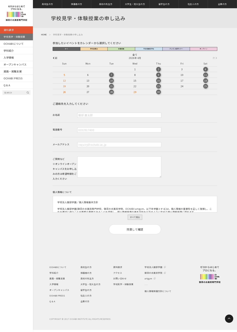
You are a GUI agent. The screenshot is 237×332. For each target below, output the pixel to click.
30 (158, 94)
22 (134, 88)
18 (205, 82)
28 (111, 94)
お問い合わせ (120, 280)
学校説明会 (94, 49)
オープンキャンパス (15, 64)
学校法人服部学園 (153, 269)
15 (134, 82)
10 (182, 77)
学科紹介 (9, 50)
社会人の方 (193, 4)
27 (88, 94)
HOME (44, 34)
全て (66, 49)
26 (64, 94)
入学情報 (9, 57)
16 (158, 82)
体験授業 (121, 49)
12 (64, 82)
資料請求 (9, 30)
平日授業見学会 (148, 49)
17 (182, 82)
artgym (148, 280)
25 (205, 88)
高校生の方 (47, 4)
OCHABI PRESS (13, 78)
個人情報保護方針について (158, 293)
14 (111, 82)
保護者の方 (76, 4)
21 (111, 88)
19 (64, 88)
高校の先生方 (105, 4)
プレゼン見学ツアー (176, 49)
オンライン (204, 49)
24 (182, 88)
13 (88, 82)
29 (134, 94)
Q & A (7, 85)
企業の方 (222, 4)
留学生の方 (164, 4)
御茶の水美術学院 (153, 274)
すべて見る (135, 219)
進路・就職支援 (13, 71)
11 (205, 77)
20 (88, 88)
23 (158, 88)
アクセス (117, 274)
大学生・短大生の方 (135, 4)
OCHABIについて (14, 43)
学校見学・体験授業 (14, 36)
